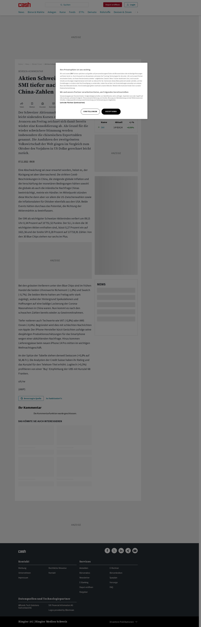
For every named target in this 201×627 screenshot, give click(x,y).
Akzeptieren (111, 111)
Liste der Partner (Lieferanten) (72, 103)
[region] (101, 91)
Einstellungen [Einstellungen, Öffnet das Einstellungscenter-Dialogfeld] (90, 111)
